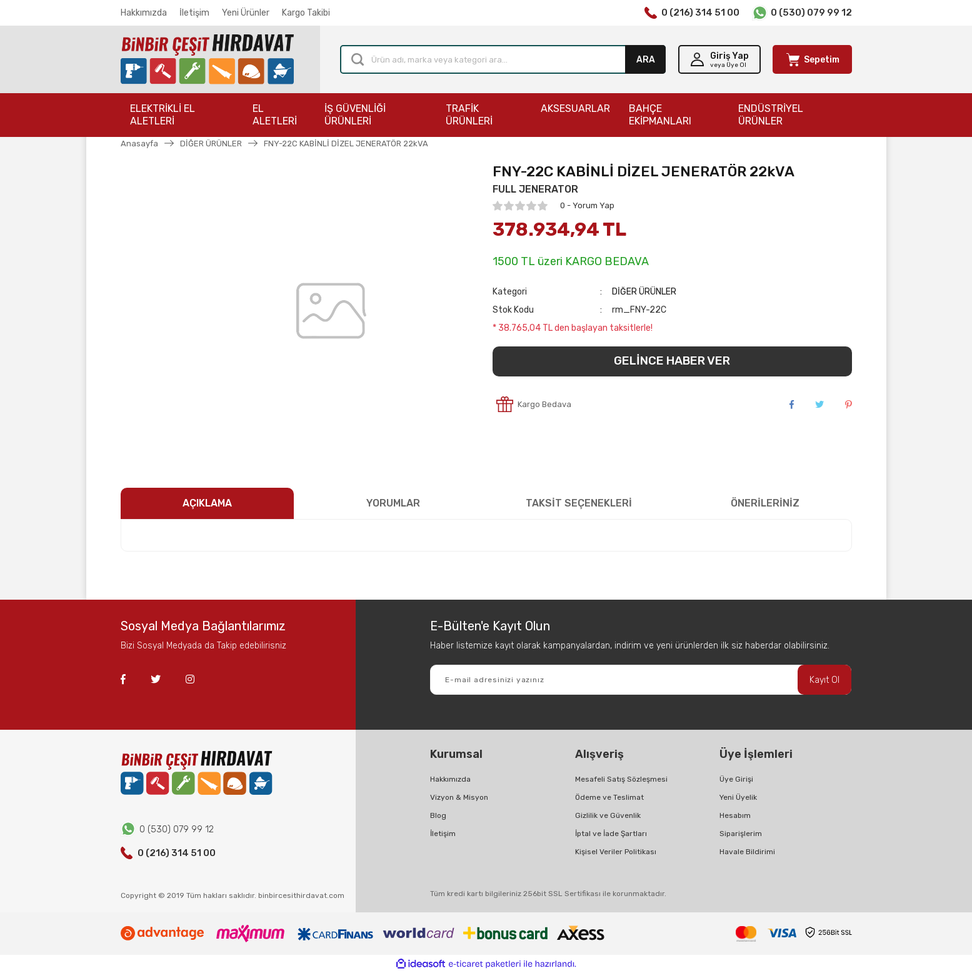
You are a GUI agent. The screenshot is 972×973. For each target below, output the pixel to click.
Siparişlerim (740, 833)
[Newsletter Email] (640, 680)
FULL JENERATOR (535, 189)
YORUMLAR (393, 503)
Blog (438, 815)
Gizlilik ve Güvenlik (608, 815)
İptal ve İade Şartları (611, 833)
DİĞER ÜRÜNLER (644, 291)
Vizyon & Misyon (459, 797)
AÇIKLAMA (207, 503)
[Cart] (812, 59)
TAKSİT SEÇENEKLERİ (579, 503)
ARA (645, 59)
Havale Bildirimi (747, 851)
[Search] (503, 59)
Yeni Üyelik (738, 797)
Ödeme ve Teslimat (609, 797)
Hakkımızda (144, 13)
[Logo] (207, 59)
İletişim (194, 13)
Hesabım (735, 815)
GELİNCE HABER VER (672, 360)
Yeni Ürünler (245, 13)
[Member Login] (719, 59)
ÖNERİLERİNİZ (765, 503)
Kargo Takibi (306, 13)
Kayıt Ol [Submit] (824, 680)
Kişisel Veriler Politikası (615, 851)
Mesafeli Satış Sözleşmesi (621, 779)
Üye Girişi (736, 779)
